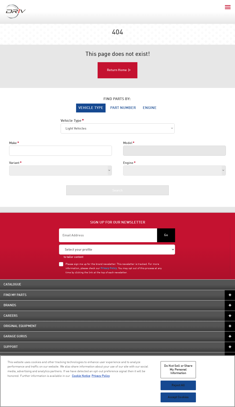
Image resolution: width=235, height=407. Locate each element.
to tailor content (73, 257)
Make (13, 143)
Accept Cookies (178, 397)
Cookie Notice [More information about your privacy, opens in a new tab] (81, 376)
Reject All (178, 385)
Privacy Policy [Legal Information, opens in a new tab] (101, 376)
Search (117, 190)
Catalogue (12, 284)
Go (166, 235)
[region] (117, 381)
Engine (128, 163)
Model (127, 143)
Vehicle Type (71, 121)
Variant (14, 163)
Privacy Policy (109, 268)
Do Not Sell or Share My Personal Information (178, 369)
